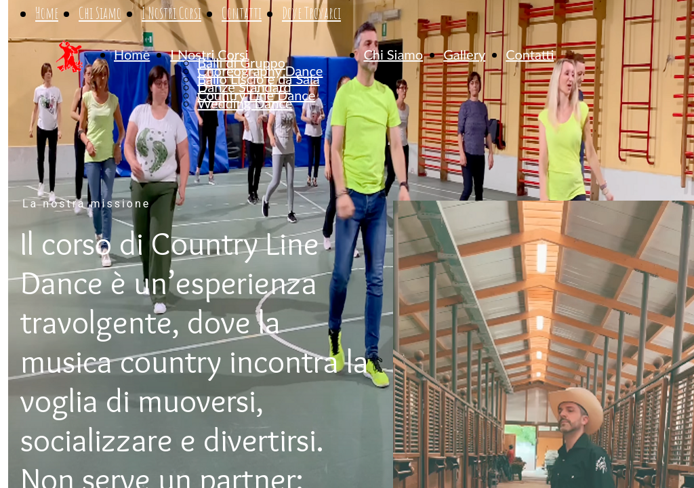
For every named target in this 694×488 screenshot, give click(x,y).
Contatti (242, 13)
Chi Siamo (100, 13)
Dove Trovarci (311, 13)
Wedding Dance (244, 103)
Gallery (464, 54)
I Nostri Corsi (171, 13)
